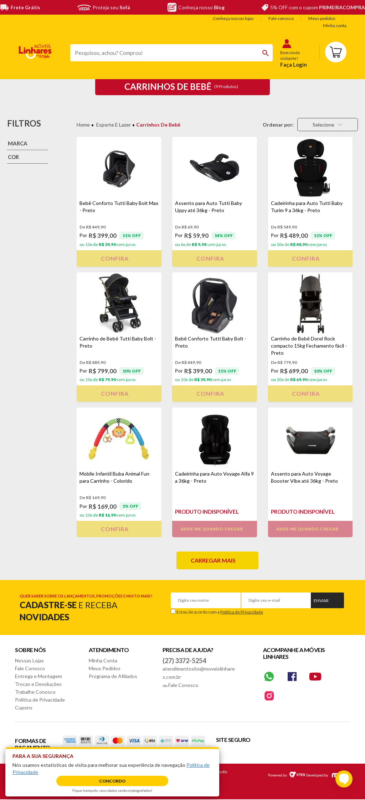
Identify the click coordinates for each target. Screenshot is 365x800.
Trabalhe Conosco (35, 692)
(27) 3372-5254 (184, 661)
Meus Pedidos (104, 668)
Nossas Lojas (29, 660)
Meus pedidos (321, 18)
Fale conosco (281, 18)
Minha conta (334, 25)
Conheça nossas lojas (233, 18)
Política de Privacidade (241, 612)
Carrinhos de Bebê (158, 125)
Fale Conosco (30, 668)
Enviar (321, 600)
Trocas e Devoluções (38, 684)
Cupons (23, 707)
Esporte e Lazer (113, 125)
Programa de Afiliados (113, 676)
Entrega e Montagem (38, 676)
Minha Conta (103, 660)
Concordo (112, 781)
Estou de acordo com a (219, 612)
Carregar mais (213, 560)
